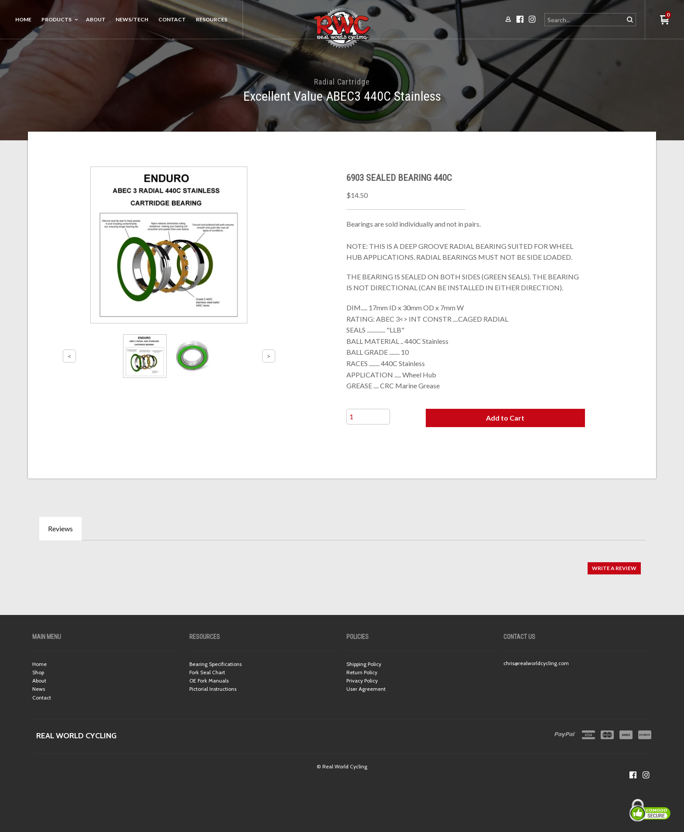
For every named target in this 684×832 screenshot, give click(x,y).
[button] (505, 418)
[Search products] (585, 20)
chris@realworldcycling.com (536, 663)
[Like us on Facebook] (632, 774)
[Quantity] (368, 416)
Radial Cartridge (341, 81)
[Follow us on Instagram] (646, 774)
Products (56, 19)
